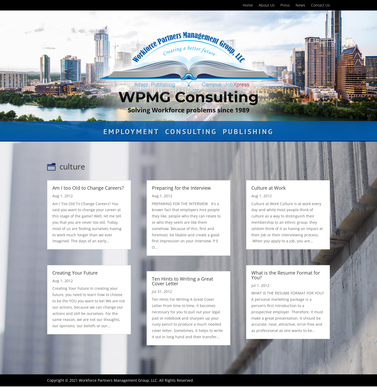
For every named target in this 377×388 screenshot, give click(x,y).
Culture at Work (268, 188)
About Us (267, 5)
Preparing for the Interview (181, 188)
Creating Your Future (75, 273)
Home (248, 5)
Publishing (248, 133)
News (300, 5)
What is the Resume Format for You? (285, 275)
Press (285, 5)
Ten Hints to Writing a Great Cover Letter (182, 281)
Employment (131, 133)
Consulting (191, 133)
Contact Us (320, 5)
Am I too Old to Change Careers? (88, 188)
